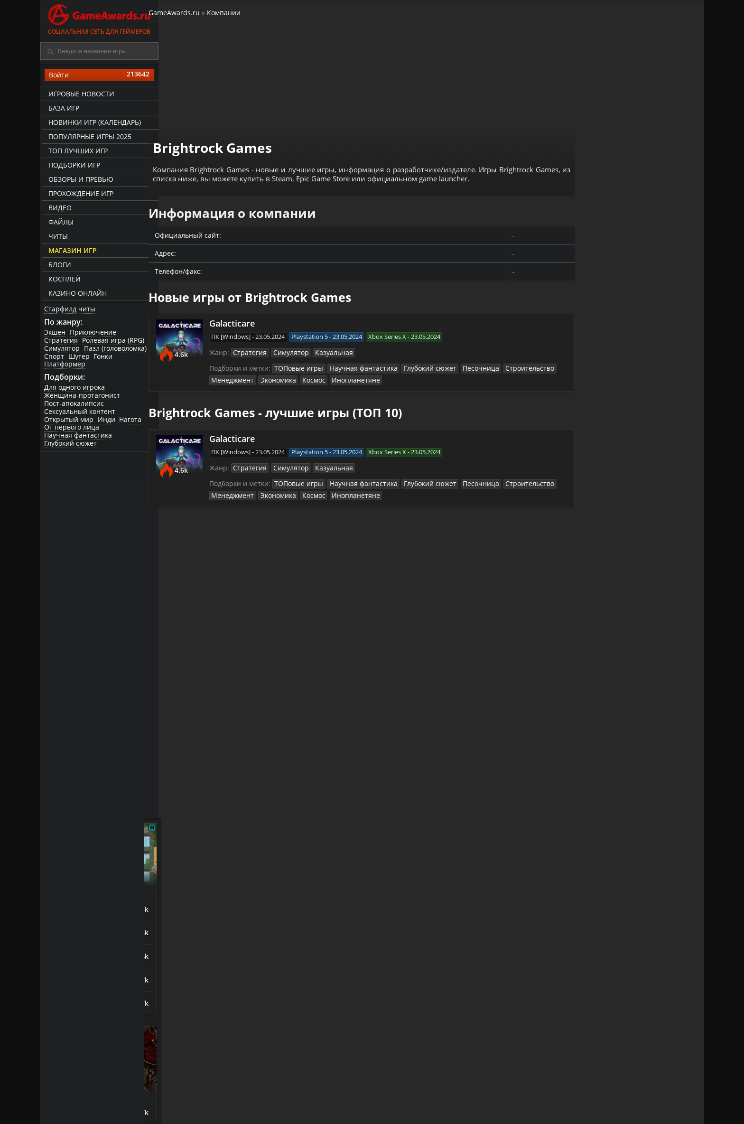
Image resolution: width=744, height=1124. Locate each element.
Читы (56, 237)
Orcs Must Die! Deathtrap (615, 490)
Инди (107, 422)
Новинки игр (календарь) (93, 123)
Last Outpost (594, 465)
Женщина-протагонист (83, 398)
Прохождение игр (79, 194)
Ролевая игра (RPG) (114, 342)
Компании (238, 13)
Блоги (58, 266)
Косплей (63, 280)
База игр (62, 109)
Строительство (523, 362)
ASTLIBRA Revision (603, 650)
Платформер (65, 366)
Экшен (55, 334)
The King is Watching (607, 391)
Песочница (477, 362)
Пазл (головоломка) (116, 350)
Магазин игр (71, 251)
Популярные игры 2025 (88, 137)
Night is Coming (599, 416)
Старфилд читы (70, 310)
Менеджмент (242, 374)
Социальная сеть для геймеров (99, 18)
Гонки (104, 358)
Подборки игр (73, 166)
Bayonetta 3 (593, 625)
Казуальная (339, 346)
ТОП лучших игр (76, 152)
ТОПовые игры (308, 362)
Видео (58, 209)
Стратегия (61, 342)
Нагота (132, 422)
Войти (99, 76)
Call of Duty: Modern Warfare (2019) (607, 864)
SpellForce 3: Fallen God (612, 675)
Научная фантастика (78, 438)
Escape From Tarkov (606, 889)
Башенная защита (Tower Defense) (633, 364)
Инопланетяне (360, 374)
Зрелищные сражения (633, 578)
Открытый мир (69, 422)
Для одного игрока (75, 390)
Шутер (80, 358)
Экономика (286, 374)
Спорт (55, 358)
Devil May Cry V (598, 699)
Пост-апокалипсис (74, 406)
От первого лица (72, 430)
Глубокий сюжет (71, 446)
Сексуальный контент (80, 414)
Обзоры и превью (79, 180)
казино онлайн (76, 294)
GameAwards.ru (188, 13)
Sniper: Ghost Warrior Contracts (608, 837)
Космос (321, 374)
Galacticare (243, 315)
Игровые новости (80, 95)
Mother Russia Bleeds (609, 914)
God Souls (588, 601)
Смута (583, 810)
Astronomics (593, 440)
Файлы (59, 223)
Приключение (94, 334)
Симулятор (62, 350)
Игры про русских (633, 788)
